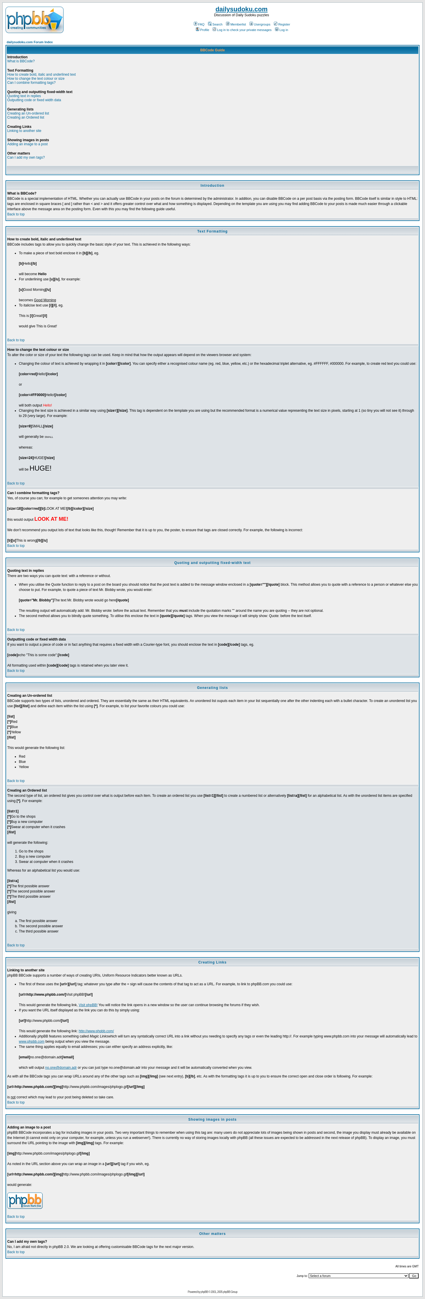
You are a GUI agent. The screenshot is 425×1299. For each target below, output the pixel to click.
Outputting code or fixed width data (34, 100)
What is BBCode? (21, 61)
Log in (281, 30)
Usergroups (259, 24)
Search (215, 24)
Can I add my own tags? (26, 157)
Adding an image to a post (27, 144)
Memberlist (236, 24)
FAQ (199, 24)
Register (282, 24)
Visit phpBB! (88, 1005)
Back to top (16, 214)
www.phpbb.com (31, 1041)
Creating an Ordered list (25, 117)
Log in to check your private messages (242, 30)
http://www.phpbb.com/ (96, 1031)
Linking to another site (24, 131)
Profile (202, 30)
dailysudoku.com (242, 9)
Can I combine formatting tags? (31, 83)
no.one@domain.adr (61, 1068)
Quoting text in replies (24, 96)
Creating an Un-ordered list (28, 113)
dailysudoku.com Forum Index (30, 42)
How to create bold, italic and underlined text (41, 74)
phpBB (204, 1291)
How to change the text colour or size (35, 79)
